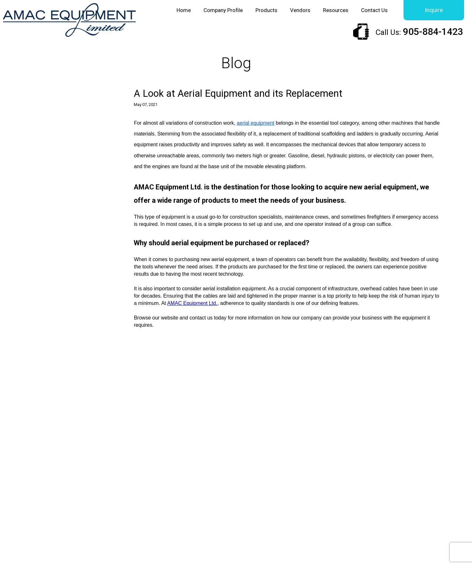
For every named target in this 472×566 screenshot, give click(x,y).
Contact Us (374, 10)
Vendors (300, 10)
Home (184, 10)
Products (266, 10)
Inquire (434, 10)
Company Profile (223, 10)
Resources (335, 10)
